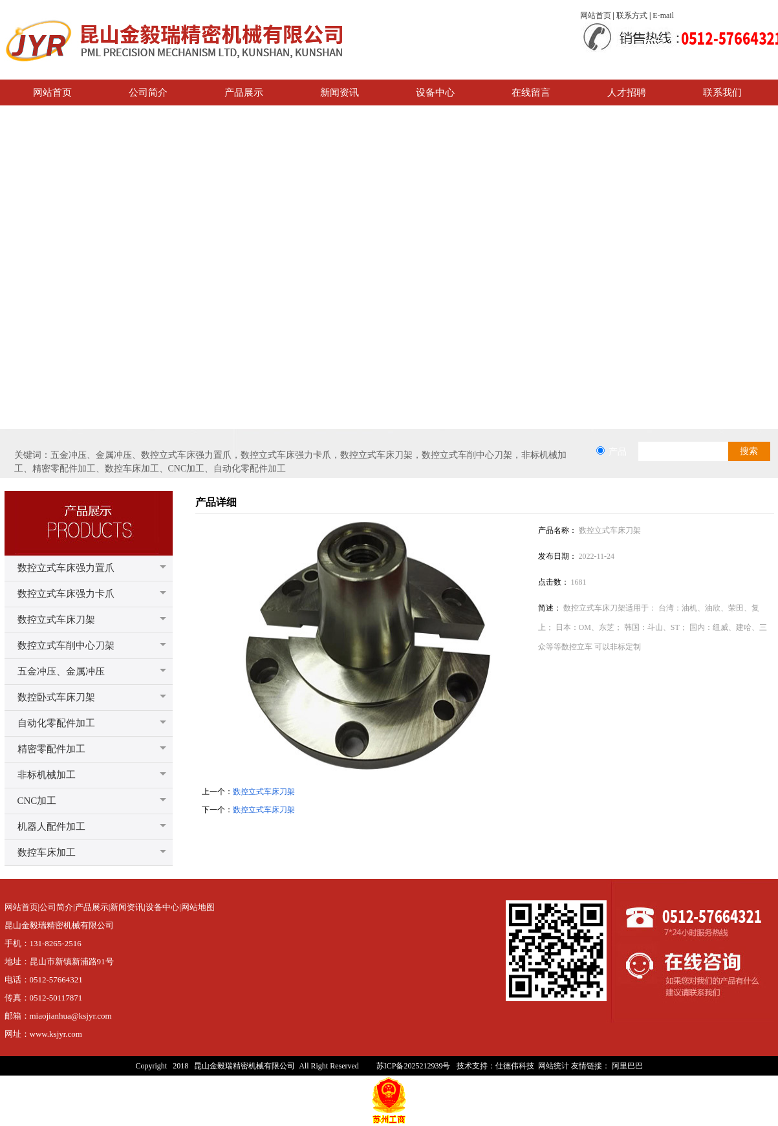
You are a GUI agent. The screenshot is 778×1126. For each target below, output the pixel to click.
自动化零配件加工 (56, 723)
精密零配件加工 (51, 749)
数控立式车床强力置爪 (65, 568)
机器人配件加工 (51, 826)
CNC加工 (37, 801)
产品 (618, 451)
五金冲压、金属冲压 (61, 671)
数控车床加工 (46, 852)
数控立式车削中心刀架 (65, 645)
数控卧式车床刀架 (56, 697)
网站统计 (553, 1065)
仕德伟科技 (514, 1065)
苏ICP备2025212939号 (413, 1065)
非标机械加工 (46, 775)
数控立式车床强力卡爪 (65, 594)
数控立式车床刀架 (56, 619)
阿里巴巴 (627, 1065)
